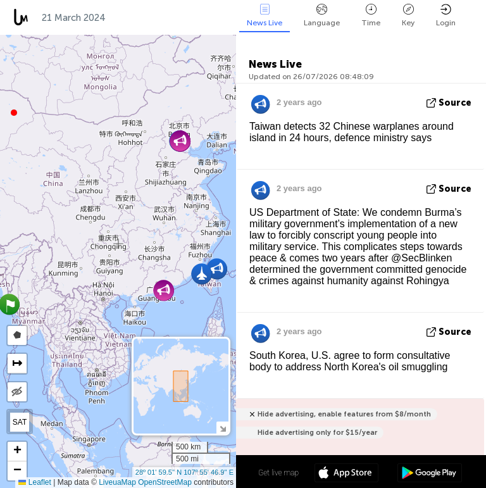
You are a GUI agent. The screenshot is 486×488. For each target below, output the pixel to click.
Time (370, 15)
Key (408, 15)
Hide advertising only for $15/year (317, 433)
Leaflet (34, 482)
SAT (20, 422)
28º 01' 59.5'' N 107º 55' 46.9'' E (184, 472)
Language (322, 15)
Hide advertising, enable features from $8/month (344, 414)
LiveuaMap (117, 482)
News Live (264, 15)
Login (446, 15)
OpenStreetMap (165, 482)
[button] (14, 112)
